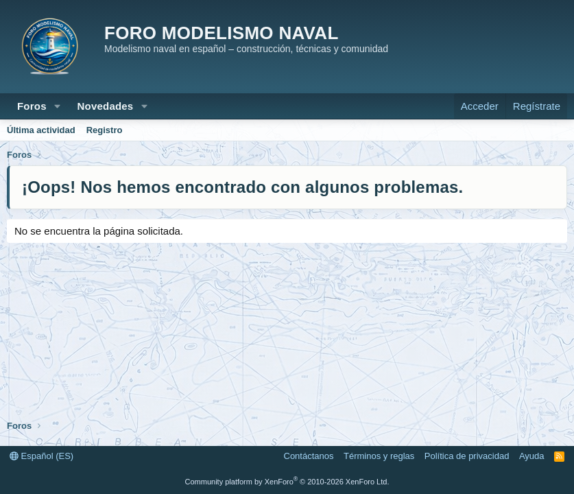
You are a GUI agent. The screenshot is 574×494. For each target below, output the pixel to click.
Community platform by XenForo (287, 482)
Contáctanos (309, 456)
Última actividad (41, 130)
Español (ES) (41, 456)
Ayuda (532, 456)
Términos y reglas (379, 456)
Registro (104, 130)
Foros (32, 106)
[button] (57, 106)
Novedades (105, 106)
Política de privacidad (467, 456)
